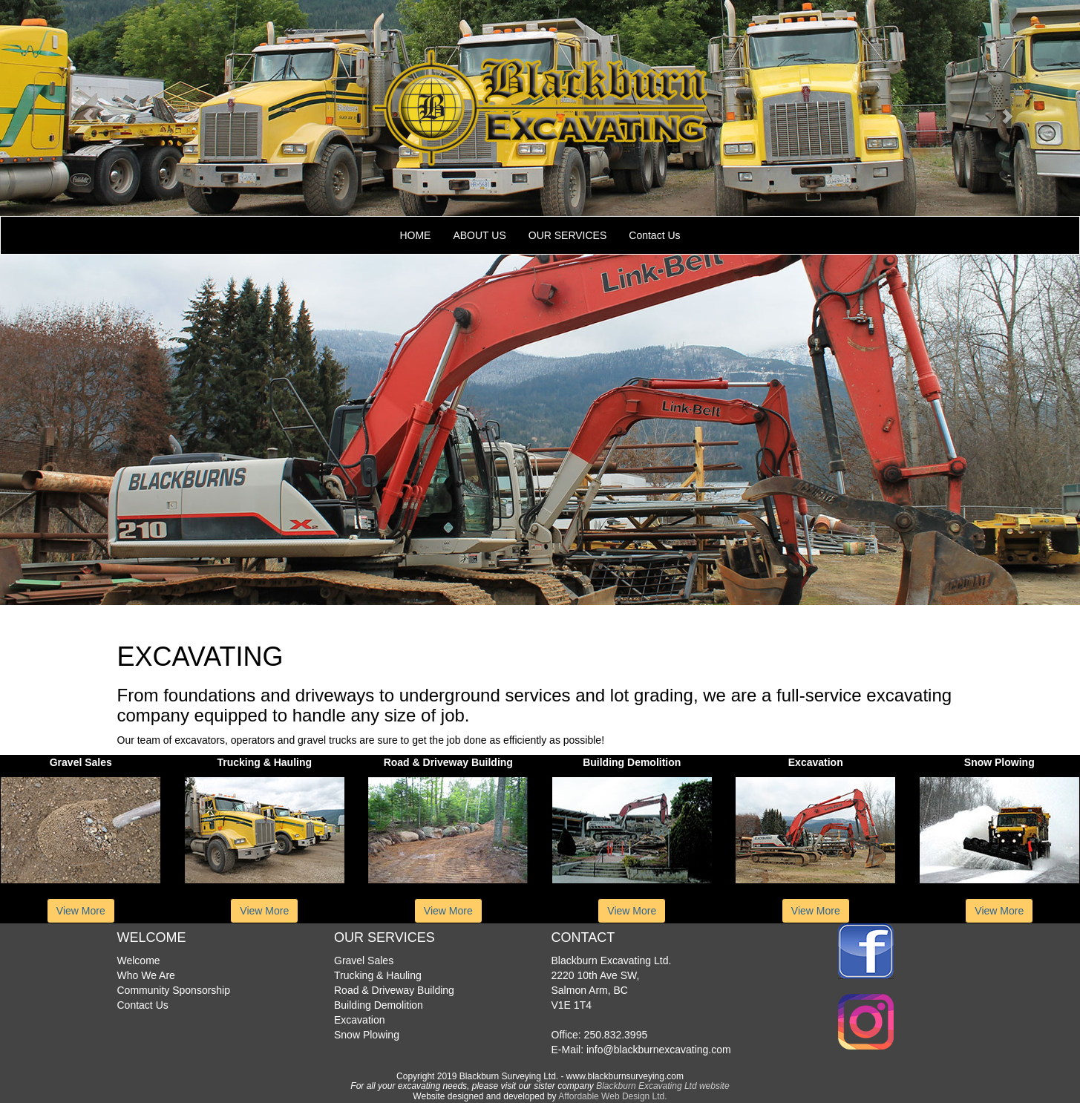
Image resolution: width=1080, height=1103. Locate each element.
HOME (415, 235)
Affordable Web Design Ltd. (612, 1096)
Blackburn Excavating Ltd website (662, 1086)
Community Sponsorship (174, 990)
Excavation (359, 1020)
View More (80, 911)
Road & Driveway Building (394, 990)
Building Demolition (378, 1005)
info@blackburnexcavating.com (657, 1049)
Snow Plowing (366, 1035)
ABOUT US (479, 235)
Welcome (138, 960)
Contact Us (654, 235)
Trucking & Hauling (378, 975)
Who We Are (146, 975)
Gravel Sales (363, 960)
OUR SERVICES (567, 235)
